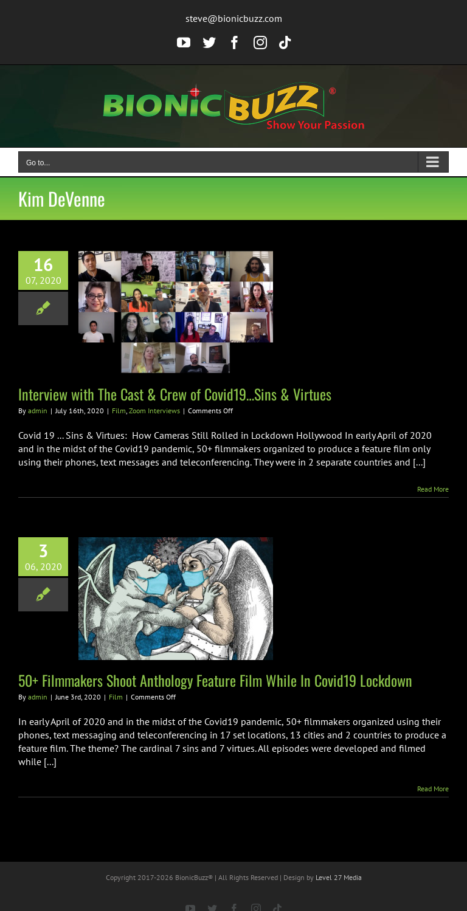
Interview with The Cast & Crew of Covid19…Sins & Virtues (174, 394)
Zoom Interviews (154, 410)
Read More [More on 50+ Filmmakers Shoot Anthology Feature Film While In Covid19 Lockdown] (433, 788)
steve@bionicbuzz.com (233, 18)
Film (119, 410)
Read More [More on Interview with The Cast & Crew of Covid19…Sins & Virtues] (433, 488)
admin (37, 410)
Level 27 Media (339, 877)
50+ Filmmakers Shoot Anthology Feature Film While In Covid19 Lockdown (215, 680)
